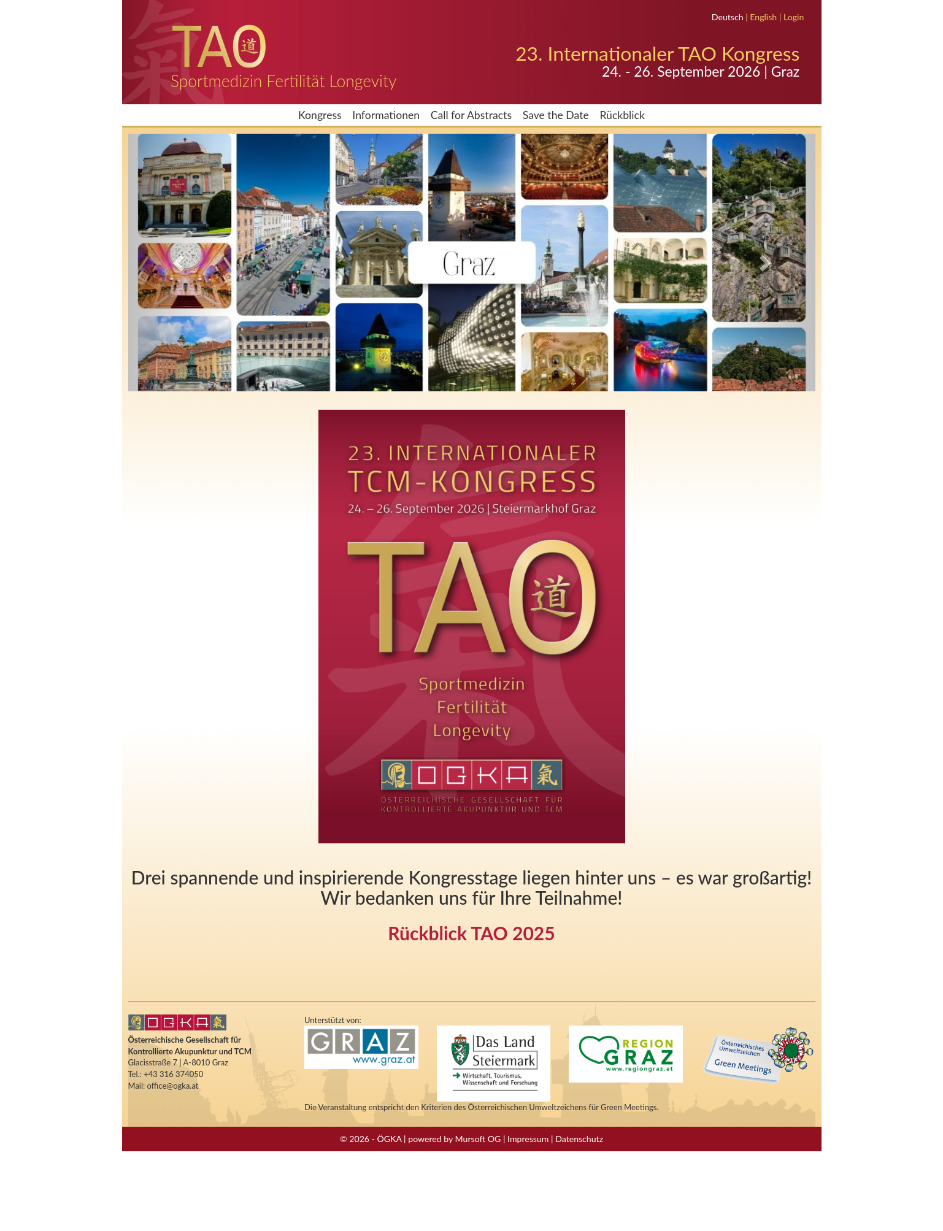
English (763, 17)
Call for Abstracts (471, 115)
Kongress (320, 115)
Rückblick (622, 115)
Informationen (386, 115)
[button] (179, 262)
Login (793, 17)
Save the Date (556, 115)
